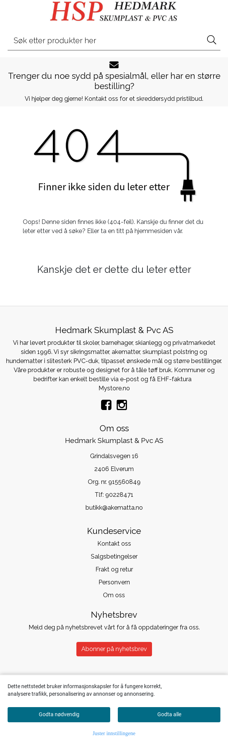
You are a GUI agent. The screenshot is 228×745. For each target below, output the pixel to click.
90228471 (119, 494)
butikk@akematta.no (114, 507)
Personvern (114, 582)
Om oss (114, 595)
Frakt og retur (114, 569)
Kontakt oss (114, 543)
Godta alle (169, 714)
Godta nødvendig (59, 714)
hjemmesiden (153, 231)
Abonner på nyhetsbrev (114, 649)
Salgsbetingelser (114, 556)
